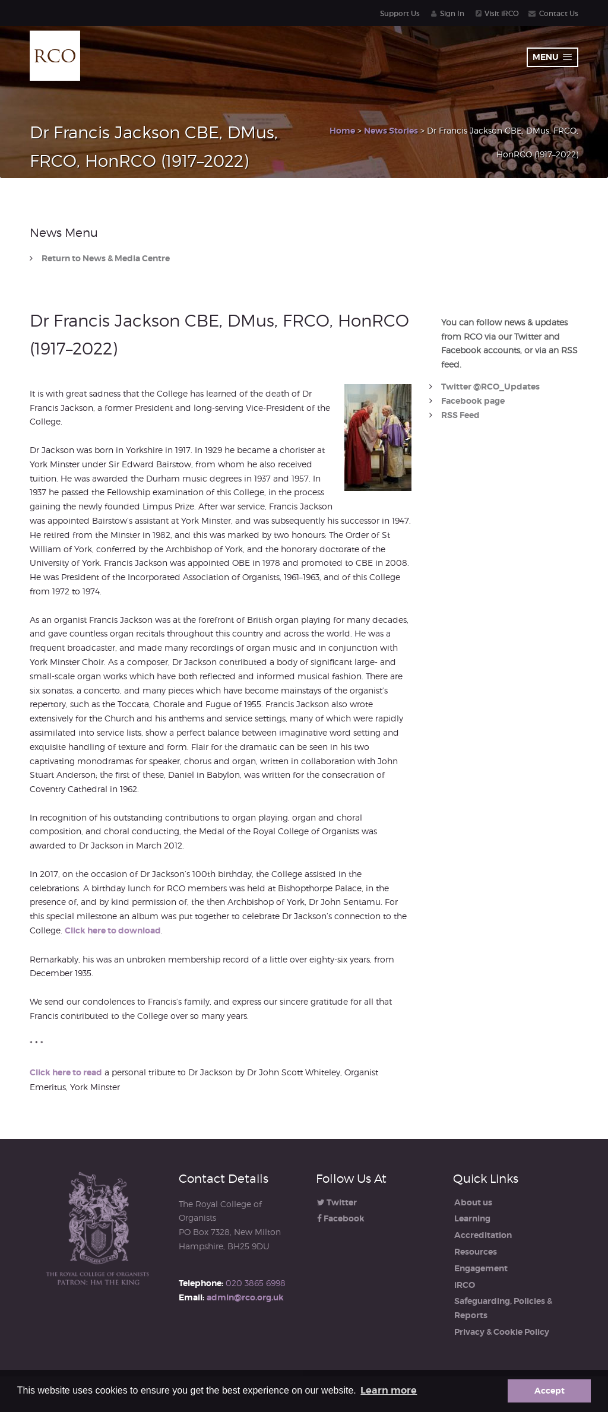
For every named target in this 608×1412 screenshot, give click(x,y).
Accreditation (483, 1235)
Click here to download (113, 930)
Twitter (337, 1202)
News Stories (391, 130)
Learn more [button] (388, 1390)
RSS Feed (460, 415)
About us (473, 1202)
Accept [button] (549, 1390)
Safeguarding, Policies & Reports (503, 1308)
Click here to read (66, 1072)
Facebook (341, 1218)
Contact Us (558, 13)
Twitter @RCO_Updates (490, 386)
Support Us (400, 13)
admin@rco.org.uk (245, 1297)
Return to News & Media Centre (106, 258)
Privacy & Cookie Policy (501, 1331)
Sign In (452, 13)
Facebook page (473, 400)
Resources (475, 1251)
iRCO (464, 1285)
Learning (472, 1218)
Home (342, 130)
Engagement (481, 1268)
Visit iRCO (501, 13)
